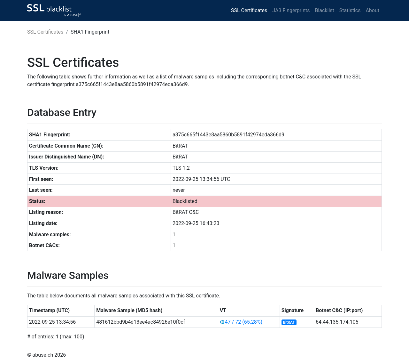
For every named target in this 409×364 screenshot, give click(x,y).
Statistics (350, 10)
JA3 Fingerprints (291, 10)
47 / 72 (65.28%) (243, 322)
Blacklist (324, 10)
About (372, 10)
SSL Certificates (249, 10)
